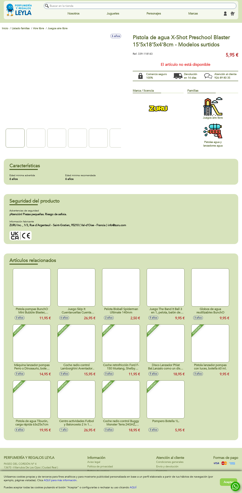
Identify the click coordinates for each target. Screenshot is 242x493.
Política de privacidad (100, 466)
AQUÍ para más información (60, 480)
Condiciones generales (169, 462)
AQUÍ (133, 487)
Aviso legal (93, 462)
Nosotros (73, 14)
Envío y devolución (167, 466)
